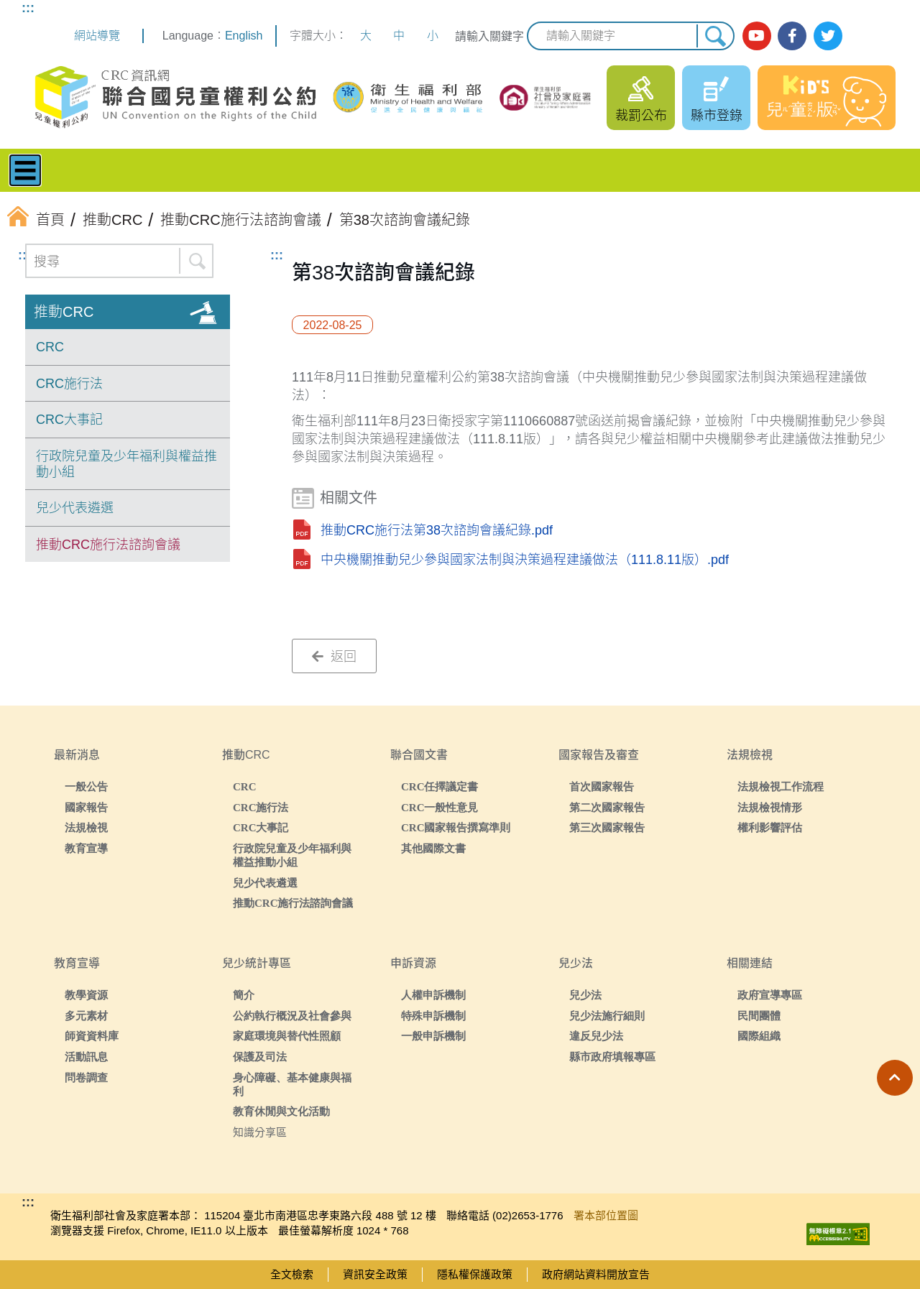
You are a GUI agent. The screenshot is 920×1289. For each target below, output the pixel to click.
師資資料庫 (92, 1035)
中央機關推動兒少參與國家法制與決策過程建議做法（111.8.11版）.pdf (525, 560)
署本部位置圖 (606, 1215)
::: (28, 8)
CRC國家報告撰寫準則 (456, 827)
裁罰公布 (641, 115)
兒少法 (585, 994)
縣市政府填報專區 (612, 1056)
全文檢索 (291, 1274)
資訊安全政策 (375, 1274)
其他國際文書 (433, 848)
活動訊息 (86, 1056)
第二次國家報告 (607, 807)
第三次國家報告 (607, 827)
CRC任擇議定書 (440, 786)
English (243, 35)
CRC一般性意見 (440, 807)
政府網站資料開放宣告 (596, 1274)
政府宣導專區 (769, 994)
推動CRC (63, 312)
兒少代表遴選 (75, 508)
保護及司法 (260, 1056)
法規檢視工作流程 (780, 786)
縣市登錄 (716, 115)
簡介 (243, 994)
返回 (334, 657)
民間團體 (759, 1015)
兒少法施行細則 (607, 1015)
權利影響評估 (769, 827)
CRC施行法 (69, 383)
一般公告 (86, 786)
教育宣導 (86, 848)
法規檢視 (86, 827)
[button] (895, 1078)
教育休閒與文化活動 (281, 1111)
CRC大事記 (69, 419)
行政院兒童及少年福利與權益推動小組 (126, 464)
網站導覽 (97, 35)
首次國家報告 (601, 786)
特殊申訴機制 (433, 1015)
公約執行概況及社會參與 (292, 1015)
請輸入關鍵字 (489, 36)
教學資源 (86, 994)
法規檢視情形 (769, 807)
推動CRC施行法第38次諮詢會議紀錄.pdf (437, 530)
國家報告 (86, 807)
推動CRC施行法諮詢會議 (108, 544)
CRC (50, 347)
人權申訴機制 (433, 994)
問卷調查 (86, 1077)
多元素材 (86, 1015)
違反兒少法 (596, 1035)
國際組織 (759, 1035)
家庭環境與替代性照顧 (287, 1035)
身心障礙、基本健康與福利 (292, 1084)
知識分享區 (260, 1132)
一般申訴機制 (433, 1035)
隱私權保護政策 (474, 1274)
